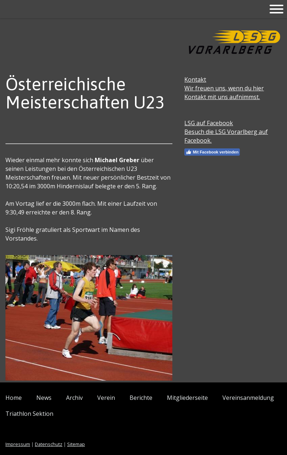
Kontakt (195, 79)
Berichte (141, 398)
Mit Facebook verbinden (212, 152)
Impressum (17, 444)
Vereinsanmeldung (248, 398)
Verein (106, 398)
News (44, 398)
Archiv (74, 398)
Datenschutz (48, 444)
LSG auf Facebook (208, 123)
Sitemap (76, 444)
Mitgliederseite (187, 398)
